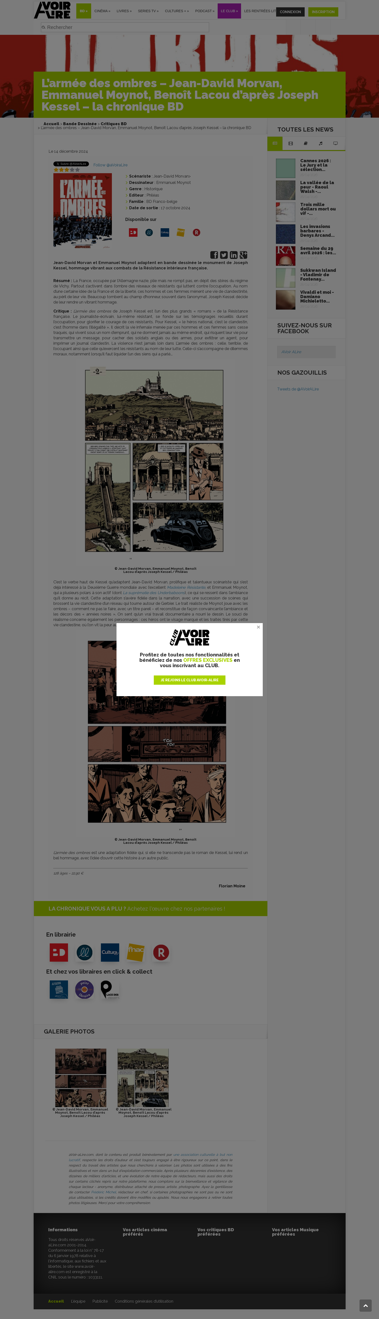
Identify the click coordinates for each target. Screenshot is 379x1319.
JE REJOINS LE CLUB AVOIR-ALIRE (190, 680)
